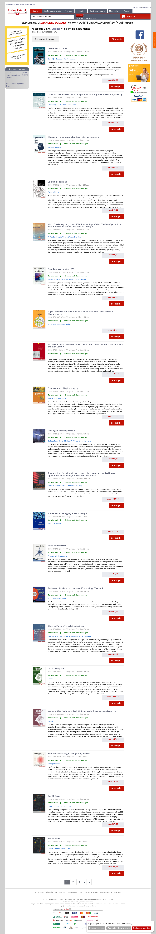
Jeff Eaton (51, 105)
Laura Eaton (71, 105)
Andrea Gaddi (66, 486)
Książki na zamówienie (52, 11)
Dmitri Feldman (66, 806)
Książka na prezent (97, 11)
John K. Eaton (61, 105)
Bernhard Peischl (54, 523)
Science (56, 28)
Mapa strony (96, 899)
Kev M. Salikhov (66, 279)
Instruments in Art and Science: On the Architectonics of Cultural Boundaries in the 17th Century (85, 345)
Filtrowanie (117, 39)
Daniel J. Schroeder (55, 59)
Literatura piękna (13, 75)
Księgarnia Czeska (56, 899)
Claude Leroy (77, 486)
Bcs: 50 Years (54, 796)
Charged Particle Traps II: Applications (66, 626)
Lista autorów (107, 899)
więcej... (10, 77)
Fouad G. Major (85, 636)
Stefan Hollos (53, 324)
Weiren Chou (61, 598)
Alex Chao (52, 598)
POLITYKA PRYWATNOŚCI (88, 892)
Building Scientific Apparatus (61, 430)
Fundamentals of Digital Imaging (63, 388)
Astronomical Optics (57, 48)
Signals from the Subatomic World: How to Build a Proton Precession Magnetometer (80, 312)
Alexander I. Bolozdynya (57, 556)
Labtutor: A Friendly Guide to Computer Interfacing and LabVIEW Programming (85, 94)
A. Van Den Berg (54, 237)
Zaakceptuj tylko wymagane (119, 928)
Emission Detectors (57, 545)
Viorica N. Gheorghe (70, 636)
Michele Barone (54, 486)
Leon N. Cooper (54, 806)
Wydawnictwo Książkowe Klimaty (77, 899)
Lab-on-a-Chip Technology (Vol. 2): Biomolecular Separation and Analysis (82, 711)
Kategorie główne (17, 69)
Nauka (9, 73)
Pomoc (126, 11)
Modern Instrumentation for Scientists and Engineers (73, 137)
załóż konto (146, 7)
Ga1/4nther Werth (55, 636)
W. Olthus (64, 237)
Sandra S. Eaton (79, 279)
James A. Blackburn (55, 147)
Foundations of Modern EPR (61, 269)
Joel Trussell (52, 398)
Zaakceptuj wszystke (141, 928)
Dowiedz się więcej (96, 928)
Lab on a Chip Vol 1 (56, 668)
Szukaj (35, 11)
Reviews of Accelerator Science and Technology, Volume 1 (75, 588)
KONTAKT (63, 892)
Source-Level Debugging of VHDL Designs (67, 513)
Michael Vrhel (63, 398)
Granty (81, 11)
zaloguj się (137, 7)
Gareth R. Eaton (54, 279)
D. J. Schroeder (69, 59)
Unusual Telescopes (57, 181)
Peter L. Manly (53, 192)
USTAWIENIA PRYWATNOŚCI (110, 892)
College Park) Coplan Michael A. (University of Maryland (69, 441)
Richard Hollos (64, 324)
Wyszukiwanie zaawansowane (86, 18)
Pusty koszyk (131, 16)
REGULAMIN (72, 892)
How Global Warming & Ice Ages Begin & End (69, 753)
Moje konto (113, 11)
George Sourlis (54, 764)
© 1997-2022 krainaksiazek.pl (46, 892)
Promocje (68, 11)
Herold (50, 679)
